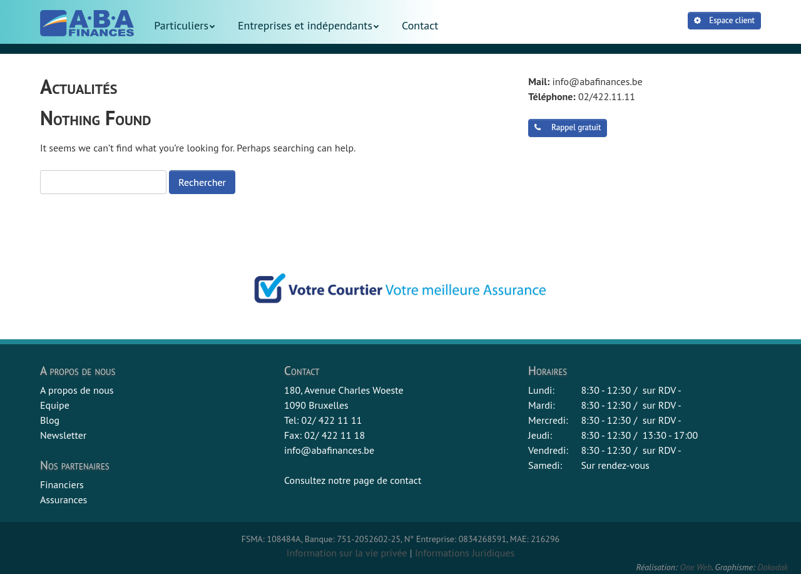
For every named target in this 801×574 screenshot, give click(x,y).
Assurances (63, 499)
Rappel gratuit (567, 127)
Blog (49, 420)
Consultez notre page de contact (352, 480)
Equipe (54, 405)
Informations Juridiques (464, 552)
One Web (696, 567)
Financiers (62, 484)
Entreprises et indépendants (305, 25)
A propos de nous (77, 390)
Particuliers (181, 25)
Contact (420, 25)
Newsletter (63, 435)
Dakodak (772, 567)
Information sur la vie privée (347, 552)
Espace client (724, 20)
